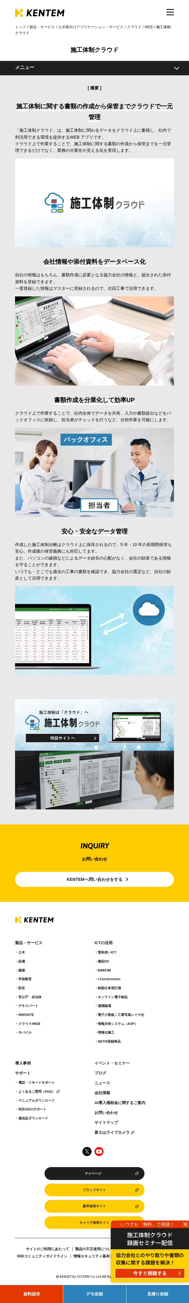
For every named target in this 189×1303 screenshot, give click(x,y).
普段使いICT (107, 952)
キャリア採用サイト (94, 1222)
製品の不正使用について (95, 1249)
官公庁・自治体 (30, 997)
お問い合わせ (106, 1113)
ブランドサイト (94, 1190)
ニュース (102, 1083)
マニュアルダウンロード (36, 1100)
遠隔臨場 (104, 1005)
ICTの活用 (103, 943)
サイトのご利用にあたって (47, 1249)
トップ (20, 27)
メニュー (24, 67)
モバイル (25, 1032)
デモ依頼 (94, 1294)
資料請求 (31, 1294)
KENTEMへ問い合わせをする (94, 879)
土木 (21, 952)
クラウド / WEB (140, 27)
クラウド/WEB (29, 1023)
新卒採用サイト (94, 1206)
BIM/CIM (104, 970)
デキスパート (28, 1005)
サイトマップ (106, 1123)
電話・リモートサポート (36, 1082)
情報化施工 (106, 1032)
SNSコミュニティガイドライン (42, 1256)
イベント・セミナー (112, 1063)
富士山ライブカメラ (112, 1132)
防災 (21, 988)
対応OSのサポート (32, 1109)
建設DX (103, 961)
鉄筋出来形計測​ (109, 988)
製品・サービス (42, 27)
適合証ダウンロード (33, 1118)
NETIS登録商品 (109, 1041)
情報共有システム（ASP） (118, 1023)
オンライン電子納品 (113, 997)
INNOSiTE (26, 1014)
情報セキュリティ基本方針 (95, 1256)
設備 (21, 961)
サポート (23, 1073)
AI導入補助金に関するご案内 (119, 1103)
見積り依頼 (157, 1294)
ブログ (100, 1073)
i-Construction (109, 979)
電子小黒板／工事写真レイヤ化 (121, 1014)
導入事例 (23, 1063)
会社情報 (102, 1093)
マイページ (93, 1173)
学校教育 (25, 979)
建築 (21, 970)
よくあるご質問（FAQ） (36, 1091)
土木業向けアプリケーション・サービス (90, 27)
